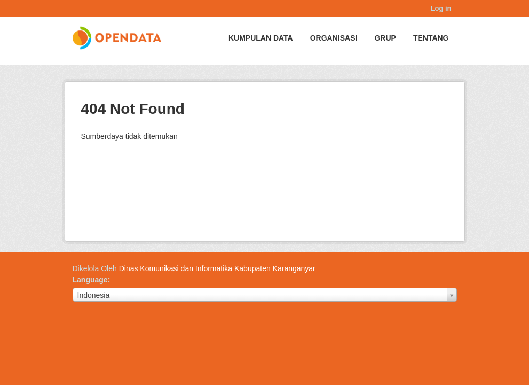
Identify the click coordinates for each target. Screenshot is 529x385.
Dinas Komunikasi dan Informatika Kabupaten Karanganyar (217, 268)
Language (90, 279)
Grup (385, 38)
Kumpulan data (260, 38)
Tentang (431, 38)
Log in (441, 8)
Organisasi (334, 38)
